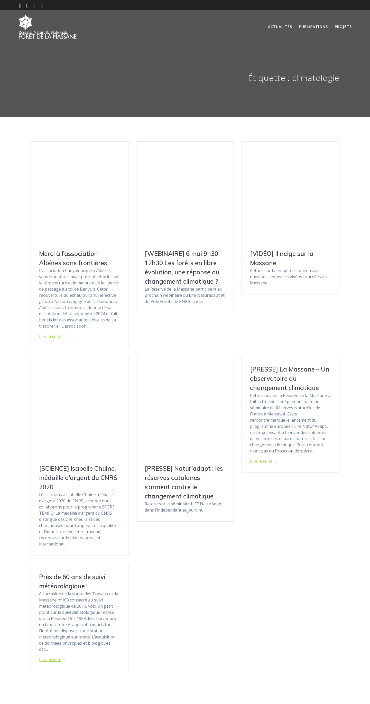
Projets (343, 26)
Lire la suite (50, 336)
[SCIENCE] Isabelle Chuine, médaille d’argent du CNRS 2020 (78, 478)
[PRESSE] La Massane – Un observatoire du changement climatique (289, 378)
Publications (313, 26)
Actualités (280, 26)
